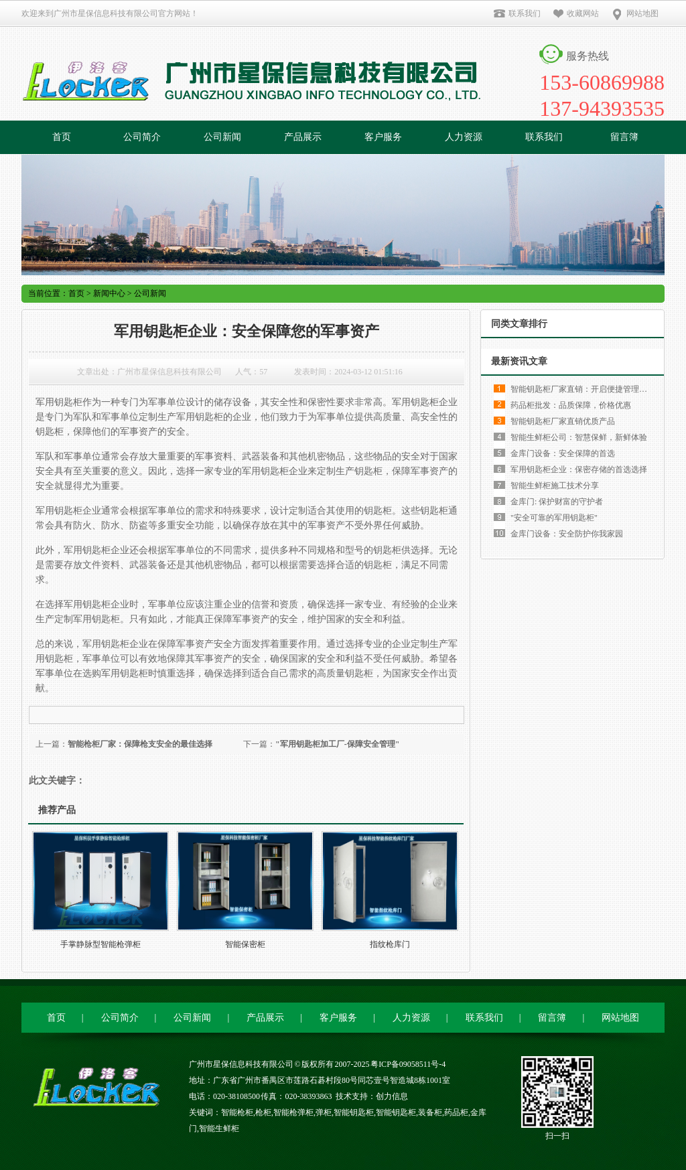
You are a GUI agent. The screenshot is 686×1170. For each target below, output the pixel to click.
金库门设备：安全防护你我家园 (566, 533)
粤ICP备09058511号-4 (407, 1064)
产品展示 (303, 137)
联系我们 (517, 13)
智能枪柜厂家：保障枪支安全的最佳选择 (140, 744)
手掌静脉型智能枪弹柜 (100, 944)
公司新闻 (222, 137)
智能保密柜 (245, 944)
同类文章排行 (519, 324)
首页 (61, 137)
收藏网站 (576, 13)
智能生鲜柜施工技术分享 (554, 485)
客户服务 (383, 137)
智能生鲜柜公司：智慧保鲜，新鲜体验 (578, 437)
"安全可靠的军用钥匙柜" (554, 517)
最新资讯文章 (519, 361)
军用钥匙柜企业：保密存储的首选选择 (578, 469)
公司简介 (142, 137)
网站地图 (635, 13)
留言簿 (624, 137)
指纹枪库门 (390, 944)
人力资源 (463, 137)
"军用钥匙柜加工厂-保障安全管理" (337, 744)
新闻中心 (109, 293)
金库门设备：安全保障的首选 (562, 453)
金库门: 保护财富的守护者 (556, 501)
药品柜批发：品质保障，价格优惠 (570, 405)
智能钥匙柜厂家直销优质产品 (562, 421)
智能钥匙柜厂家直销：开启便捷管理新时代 (586, 389)
